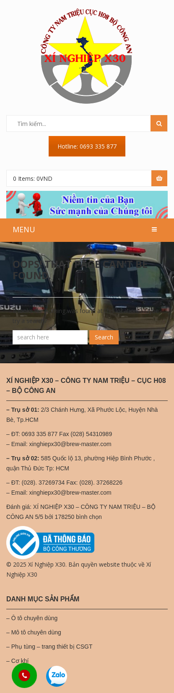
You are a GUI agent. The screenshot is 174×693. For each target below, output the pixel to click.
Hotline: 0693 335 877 (87, 146)
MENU (24, 229)
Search (104, 337)
